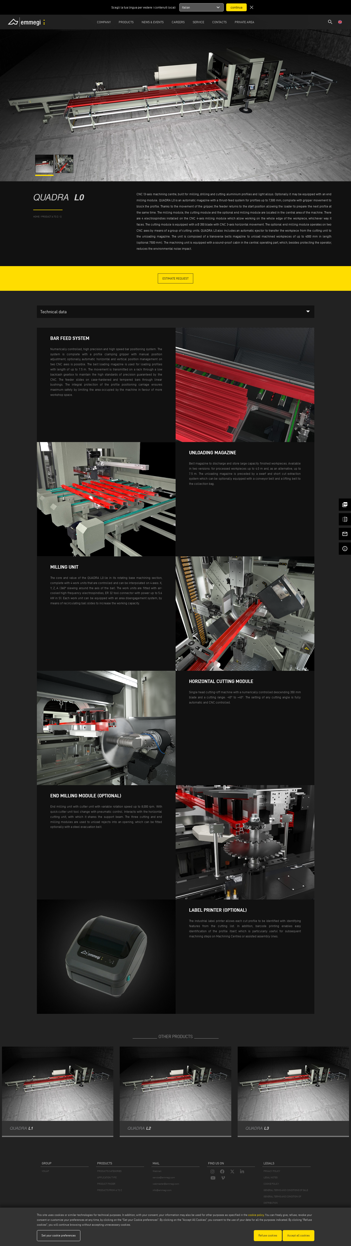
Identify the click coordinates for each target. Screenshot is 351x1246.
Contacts (219, 22)
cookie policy (256, 1214)
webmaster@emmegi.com (166, 1183)
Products (126, 22)
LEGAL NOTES (270, 1177)
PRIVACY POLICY (272, 1171)
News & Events (153, 22)
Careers (178, 22)
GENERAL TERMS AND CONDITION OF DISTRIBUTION (282, 1199)
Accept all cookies (298, 1235)
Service (198, 22)
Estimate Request (175, 278)
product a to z (49, 216)
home (36, 216)
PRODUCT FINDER (106, 1183)
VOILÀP (45, 1171)
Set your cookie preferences (59, 1235)
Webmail (157, 1171)
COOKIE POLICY (271, 1183)
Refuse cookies (267, 1235)
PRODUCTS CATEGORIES (109, 1171)
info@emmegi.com (162, 1190)
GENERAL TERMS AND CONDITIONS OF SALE (286, 1190)
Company (104, 22)
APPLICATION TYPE (107, 1177)
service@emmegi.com (164, 1177)
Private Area (244, 22)
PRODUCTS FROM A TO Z (109, 1190)
